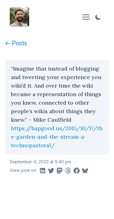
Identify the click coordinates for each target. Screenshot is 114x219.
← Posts (16, 43)
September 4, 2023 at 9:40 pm (40, 161)
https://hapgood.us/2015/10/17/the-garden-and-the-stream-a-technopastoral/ (56, 137)
